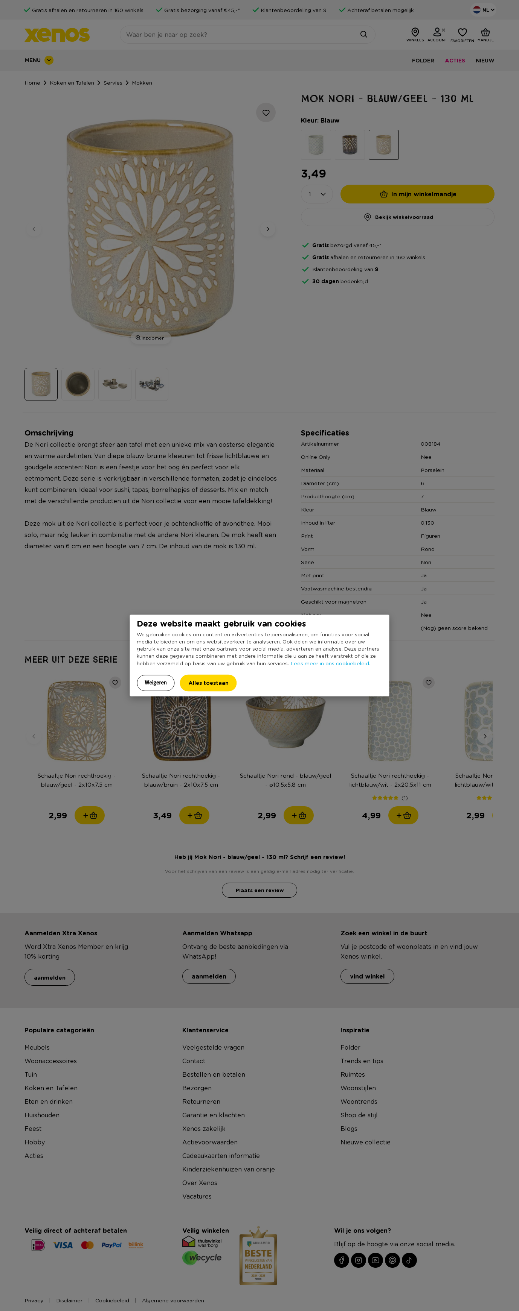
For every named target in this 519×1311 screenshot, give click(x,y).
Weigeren (156, 683)
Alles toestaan (208, 682)
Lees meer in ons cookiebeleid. (330, 663)
